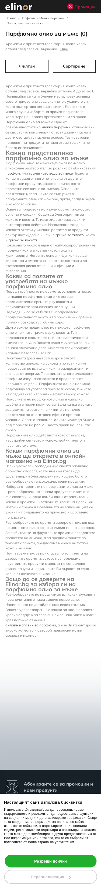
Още (64, 49)
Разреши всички (50, 861)
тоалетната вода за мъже (51, 173)
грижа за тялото (69, 235)
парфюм (12, 173)
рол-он (40, 425)
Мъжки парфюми (52, 18)
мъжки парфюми (56, 127)
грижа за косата (22, 240)
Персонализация (51, 876)
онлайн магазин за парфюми (30, 625)
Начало (10, 18)
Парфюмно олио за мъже (25, 23)
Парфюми (27, 18)
